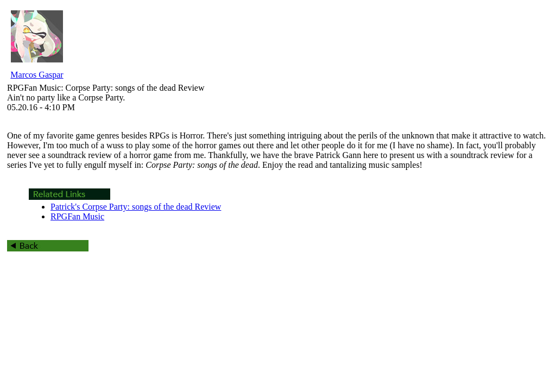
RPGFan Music (77, 216)
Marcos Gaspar (36, 74)
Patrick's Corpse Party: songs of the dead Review (135, 206)
